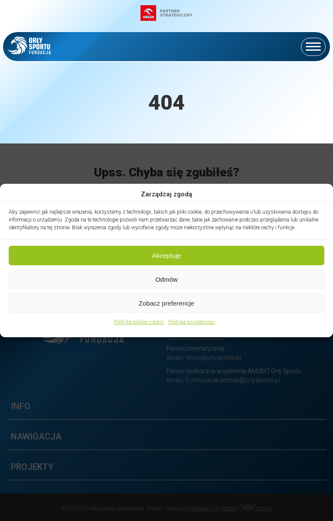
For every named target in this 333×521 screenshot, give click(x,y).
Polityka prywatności (191, 322)
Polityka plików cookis (139, 322)
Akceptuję (166, 255)
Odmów (166, 279)
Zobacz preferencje (166, 303)
